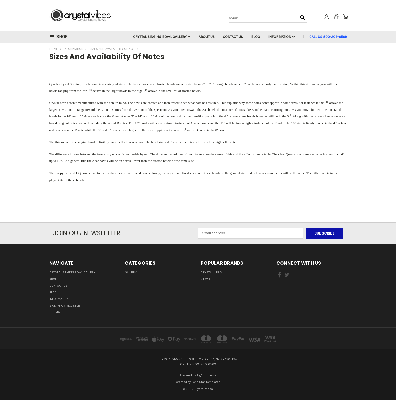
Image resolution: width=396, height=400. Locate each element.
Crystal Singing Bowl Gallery (161, 37)
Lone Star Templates (206, 382)
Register (73, 305)
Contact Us (233, 37)
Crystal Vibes (211, 272)
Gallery (131, 272)
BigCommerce (206, 375)
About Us (207, 37)
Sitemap (55, 312)
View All (207, 279)
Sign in (55, 305)
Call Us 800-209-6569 (328, 37)
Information (281, 37)
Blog (255, 37)
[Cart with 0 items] (345, 16)
